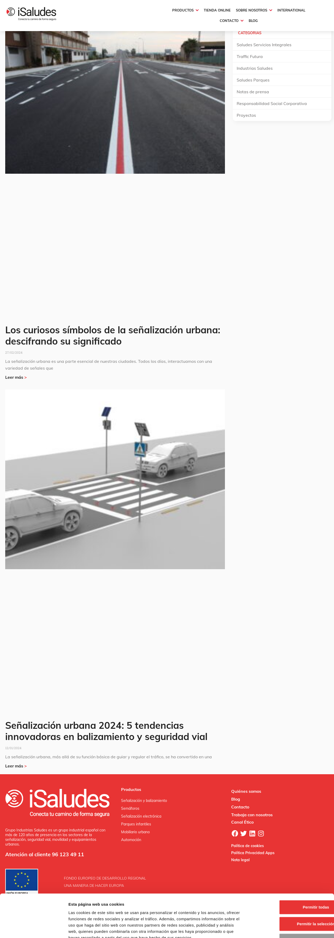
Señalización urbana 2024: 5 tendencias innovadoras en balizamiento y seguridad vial (106, 730)
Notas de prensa (253, 91)
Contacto (240, 806)
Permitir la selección (290, 887)
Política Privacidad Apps (253, 852)
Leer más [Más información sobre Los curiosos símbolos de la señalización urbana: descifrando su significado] (16, 377)
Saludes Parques (253, 80)
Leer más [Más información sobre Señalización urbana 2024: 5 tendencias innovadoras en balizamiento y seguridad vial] (16, 765)
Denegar (290, 903)
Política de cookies (247, 845)
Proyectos (246, 115)
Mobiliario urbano (135, 832)
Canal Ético (242, 822)
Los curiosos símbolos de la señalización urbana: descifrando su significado (112, 335)
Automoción (131, 839)
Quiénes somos (246, 791)
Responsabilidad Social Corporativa (272, 103)
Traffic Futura (250, 56)
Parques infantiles (136, 824)
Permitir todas (290, 870)
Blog (235, 799)
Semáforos (130, 808)
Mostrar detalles (282, 927)
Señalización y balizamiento (144, 800)
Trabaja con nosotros (252, 814)
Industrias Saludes (255, 68)
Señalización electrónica (141, 816)
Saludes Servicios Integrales (264, 44)
